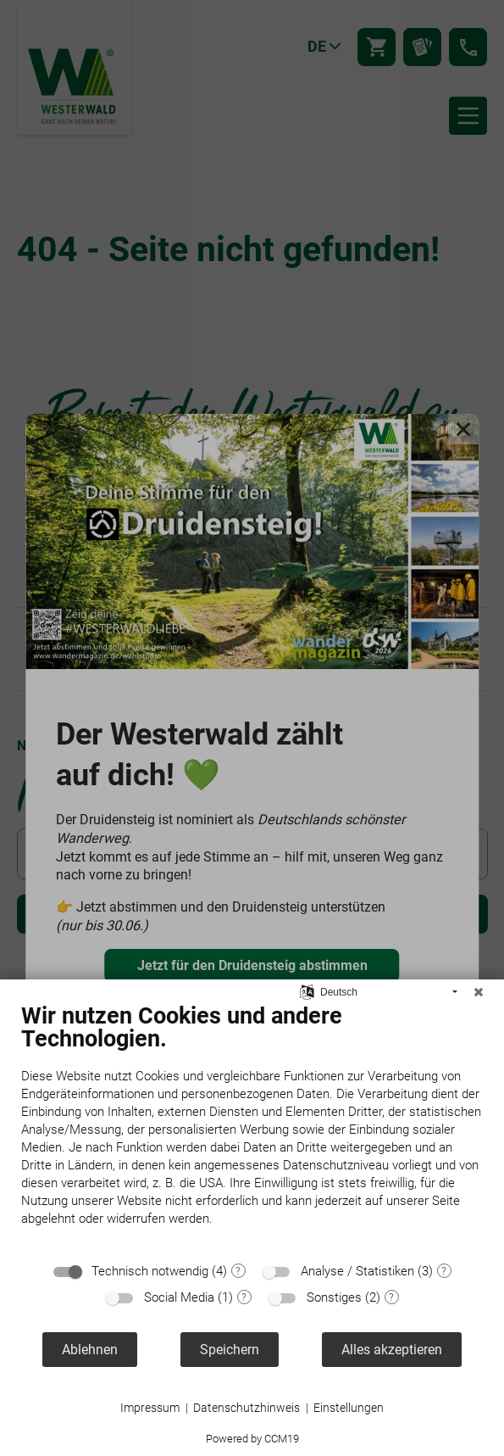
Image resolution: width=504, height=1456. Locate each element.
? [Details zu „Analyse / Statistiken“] (443, 1271)
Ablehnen (90, 1350)
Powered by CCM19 (252, 1438)
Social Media (179, 1297)
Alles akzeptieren (391, 1350)
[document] (252, 1127)
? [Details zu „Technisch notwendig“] (238, 1271)
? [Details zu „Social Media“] (243, 1297)
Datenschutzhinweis (246, 1407)
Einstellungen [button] (348, 1407)
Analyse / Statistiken (357, 1271)
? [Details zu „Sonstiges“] (391, 1297)
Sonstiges (334, 1297)
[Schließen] (478, 992)
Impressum (150, 1407)
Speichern (229, 1350)
